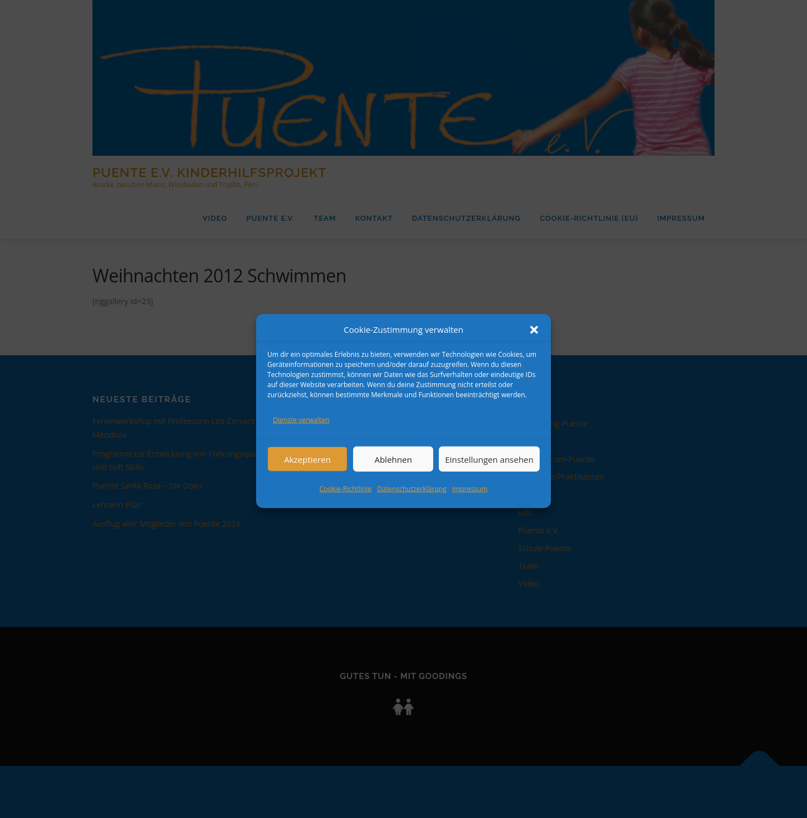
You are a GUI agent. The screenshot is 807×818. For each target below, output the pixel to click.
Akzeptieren (307, 471)
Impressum (470, 501)
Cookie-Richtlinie (345, 501)
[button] (534, 342)
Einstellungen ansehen (489, 471)
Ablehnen (393, 471)
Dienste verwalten (301, 433)
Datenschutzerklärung (412, 501)
